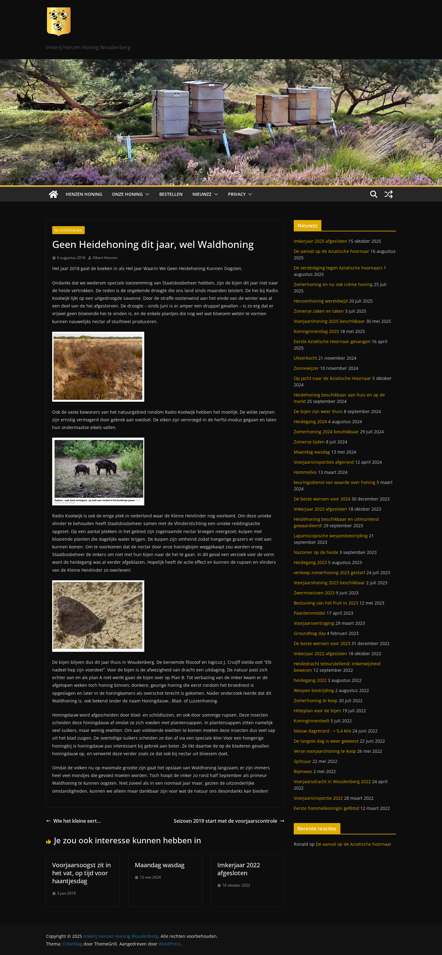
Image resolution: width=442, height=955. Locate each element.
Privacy (237, 194)
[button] (146, 194)
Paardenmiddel (309, 613)
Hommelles (305, 472)
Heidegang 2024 (310, 421)
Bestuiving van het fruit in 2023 (326, 603)
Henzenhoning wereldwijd (321, 301)
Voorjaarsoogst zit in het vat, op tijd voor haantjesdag (81, 873)
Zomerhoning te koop (316, 700)
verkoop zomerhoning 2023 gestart (329, 572)
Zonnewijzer (306, 368)
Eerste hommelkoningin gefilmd (326, 808)
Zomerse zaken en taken (319, 311)
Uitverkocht (305, 358)
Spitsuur (302, 761)
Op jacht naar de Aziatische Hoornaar (332, 378)
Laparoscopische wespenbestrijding (331, 536)
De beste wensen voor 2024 (322, 499)
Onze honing (127, 194)
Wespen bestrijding (314, 690)
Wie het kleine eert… (73, 821)
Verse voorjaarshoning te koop (325, 751)
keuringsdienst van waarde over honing (334, 482)
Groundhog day (310, 633)
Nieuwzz (201, 194)
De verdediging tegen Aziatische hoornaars (338, 268)
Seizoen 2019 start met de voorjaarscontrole (229, 821)
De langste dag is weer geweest (326, 741)
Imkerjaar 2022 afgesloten (238, 869)
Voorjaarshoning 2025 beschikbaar (329, 321)
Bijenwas (303, 771)
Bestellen (171, 194)
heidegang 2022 (310, 680)
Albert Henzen (105, 257)
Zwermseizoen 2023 (314, 593)
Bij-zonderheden (68, 230)
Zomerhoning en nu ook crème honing (333, 284)
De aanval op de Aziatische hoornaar (331, 251)
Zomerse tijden (309, 442)
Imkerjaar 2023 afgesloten (320, 509)
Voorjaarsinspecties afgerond (324, 462)
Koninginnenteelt (311, 721)
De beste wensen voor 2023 (322, 643)
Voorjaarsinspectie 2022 (318, 798)
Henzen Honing (84, 194)
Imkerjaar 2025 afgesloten (320, 241)
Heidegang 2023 (310, 562)
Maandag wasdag (159, 865)
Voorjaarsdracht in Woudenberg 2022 (332, 781)
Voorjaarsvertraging (314, 623)
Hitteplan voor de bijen (317, 710)
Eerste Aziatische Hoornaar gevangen (332, 341)
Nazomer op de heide (316, 552)
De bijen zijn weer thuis (318, 411)
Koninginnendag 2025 (316, 331)
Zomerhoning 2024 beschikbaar (326, 432)
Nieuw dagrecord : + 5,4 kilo (322, 731)
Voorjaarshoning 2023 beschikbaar (329, 583)
